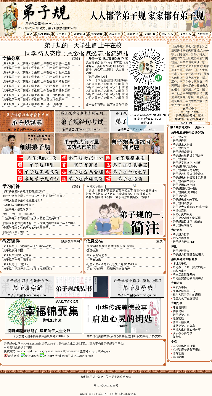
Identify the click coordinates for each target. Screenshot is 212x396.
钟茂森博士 (108, 197)
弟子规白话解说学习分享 (188, 155)
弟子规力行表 (181, 234)
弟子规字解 (180, 159)
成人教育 (110, 194)
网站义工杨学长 (140, 197)
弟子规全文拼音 (182, 144)
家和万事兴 (180, 271)
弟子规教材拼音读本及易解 (189, 177)
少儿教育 (97, 194)
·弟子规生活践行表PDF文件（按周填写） (28, 268)
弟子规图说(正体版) (185, 188)
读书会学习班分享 (184, 325)
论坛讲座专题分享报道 (187, 349)
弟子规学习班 (181, 314)
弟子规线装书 (181, 148)
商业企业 (139, 190)
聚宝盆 (177, 336)
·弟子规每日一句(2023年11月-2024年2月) (27, 246)
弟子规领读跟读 (182, 151)
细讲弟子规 (180, 263)
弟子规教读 (180, 195)
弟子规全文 (190, 108)
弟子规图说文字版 (184, 184)
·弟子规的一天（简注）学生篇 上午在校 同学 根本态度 (36, 72)
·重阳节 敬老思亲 (96, 255)
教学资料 (178, 311)
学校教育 (127, 190)
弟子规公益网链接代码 (79, 356)
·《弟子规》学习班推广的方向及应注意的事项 (31, 218)
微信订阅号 (30, 356)
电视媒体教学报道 (184, 346)
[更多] (76, 58)
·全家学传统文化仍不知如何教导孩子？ (27, 227)
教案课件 (11, 241)
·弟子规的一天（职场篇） (18, 259)
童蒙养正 (103, 190)
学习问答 (11, 186)
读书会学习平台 (96, 104)
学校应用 (178, 357)
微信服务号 (49, 356)
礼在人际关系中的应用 (187, 294)
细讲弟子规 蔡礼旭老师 (189, 119)
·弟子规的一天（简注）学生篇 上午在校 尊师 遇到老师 (36, 90)
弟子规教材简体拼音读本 (188, 173)
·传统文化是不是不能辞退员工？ (23, 200)
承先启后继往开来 (184, 274)
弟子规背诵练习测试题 (187, 218)
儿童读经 (121, 194)
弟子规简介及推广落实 (190, 115)
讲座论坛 (145, 194)
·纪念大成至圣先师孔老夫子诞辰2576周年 (111, 264)
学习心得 (133, 194)
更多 (194, 259)
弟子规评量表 (181, 250)
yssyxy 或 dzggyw (100, 351)
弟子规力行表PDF (184, 241)
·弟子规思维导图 (13, 250)
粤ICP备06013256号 (106, 385)
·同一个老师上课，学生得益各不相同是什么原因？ (34, 195)
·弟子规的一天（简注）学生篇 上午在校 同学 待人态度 (36, 63)
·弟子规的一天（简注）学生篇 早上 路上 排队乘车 (33, 99)
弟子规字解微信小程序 (187, 162)
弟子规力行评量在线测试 (188, 254)
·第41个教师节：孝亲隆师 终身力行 (108, 268)
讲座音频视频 (181, 322)
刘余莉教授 (123, 197)
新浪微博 (11, 356)
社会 (89, 194)
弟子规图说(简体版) (185, 192)
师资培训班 (180, 307)
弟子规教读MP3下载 (185, 199)
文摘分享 (11, 58)
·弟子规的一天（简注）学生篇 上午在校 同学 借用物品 (36, 67)
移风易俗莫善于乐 (184, 291)
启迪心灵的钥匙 (182, 214)
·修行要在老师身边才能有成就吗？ (24, 191)
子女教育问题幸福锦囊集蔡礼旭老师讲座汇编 (41, 336)
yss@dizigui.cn (33, 351)
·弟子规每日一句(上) (15, 264)
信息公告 (94, 241)
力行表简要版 (181, 238)
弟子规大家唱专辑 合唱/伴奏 (190, 206)
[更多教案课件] (70, 241)
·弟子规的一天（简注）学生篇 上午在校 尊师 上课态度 (36, 86)
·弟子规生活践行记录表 (17, 255)
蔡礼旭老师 (93, 197)
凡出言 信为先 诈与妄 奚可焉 (121, 58)
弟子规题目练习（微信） (188, 221)
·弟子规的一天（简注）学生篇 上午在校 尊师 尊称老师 (36, 81)
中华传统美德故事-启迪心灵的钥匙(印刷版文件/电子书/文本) (124, 336)
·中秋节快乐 (93, 259)
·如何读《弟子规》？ (16, 232)
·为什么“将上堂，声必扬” (18, 214)
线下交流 (112, 104)
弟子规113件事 (190, 112)
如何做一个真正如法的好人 (189, 267)
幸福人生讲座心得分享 (187, 329)
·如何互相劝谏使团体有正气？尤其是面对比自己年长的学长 (39, 223)
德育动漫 (178, 353)
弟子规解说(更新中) (185, 166)
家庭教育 (115, 190)
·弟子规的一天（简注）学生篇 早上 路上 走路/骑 (33, 104)
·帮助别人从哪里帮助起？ (18, 205)
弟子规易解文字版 (184, 181)
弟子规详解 (180, 140)
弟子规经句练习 (182, 225)
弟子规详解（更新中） (187, 170)
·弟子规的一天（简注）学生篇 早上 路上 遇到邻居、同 (36, 95)
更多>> (199, 127)
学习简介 (124, 104)
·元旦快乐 (92, 250)
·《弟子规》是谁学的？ (17, 209)
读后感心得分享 (182, 333)
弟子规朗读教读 (182, 203)
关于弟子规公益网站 (118, 376)
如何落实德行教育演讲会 (188, 278)
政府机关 (151, 190)
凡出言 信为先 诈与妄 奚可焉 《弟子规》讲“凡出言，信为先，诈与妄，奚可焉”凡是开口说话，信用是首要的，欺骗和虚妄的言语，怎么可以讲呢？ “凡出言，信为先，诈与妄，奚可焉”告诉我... (124, 68)
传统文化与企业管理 (185, 298)
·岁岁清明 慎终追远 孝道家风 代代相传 (110, 246)
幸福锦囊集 (180, 210)
